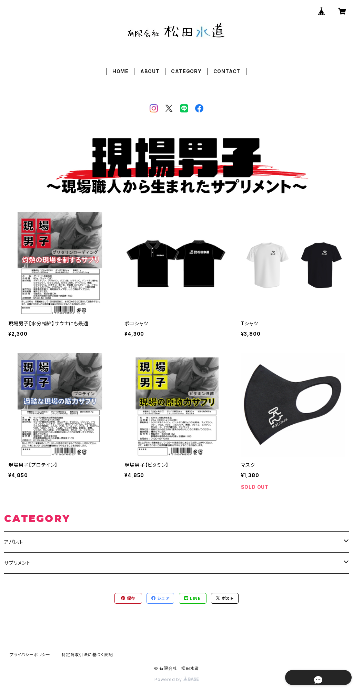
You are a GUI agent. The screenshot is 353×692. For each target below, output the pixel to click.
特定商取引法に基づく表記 (87, 654)
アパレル (13, 542)
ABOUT (150, 71)
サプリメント (17, 563)
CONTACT (227, 71)
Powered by (176, 679)
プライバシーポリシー (30, 654)
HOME (120, 71)
